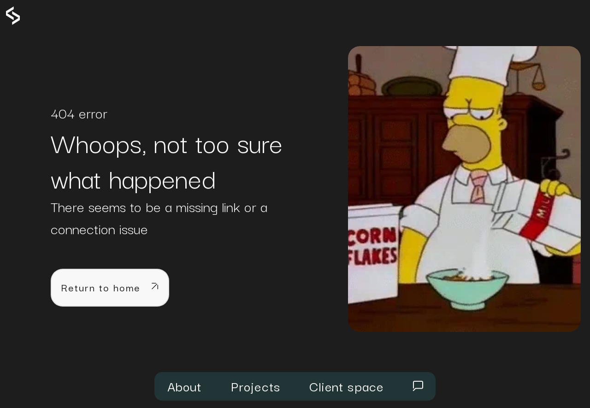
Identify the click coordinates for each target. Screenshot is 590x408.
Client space (346, 386)
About (184, 386)
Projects (256, 386)
